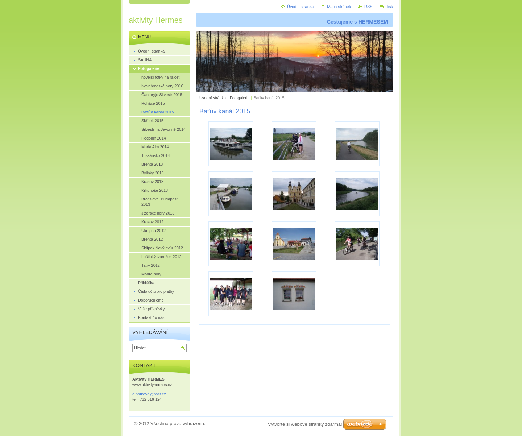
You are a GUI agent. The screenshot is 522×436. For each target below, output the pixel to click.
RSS (368, 6)
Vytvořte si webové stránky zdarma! (305, 424)
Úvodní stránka (212, 98)
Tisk (389, 6)
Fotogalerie (239, 98)
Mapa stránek (339, 6)
